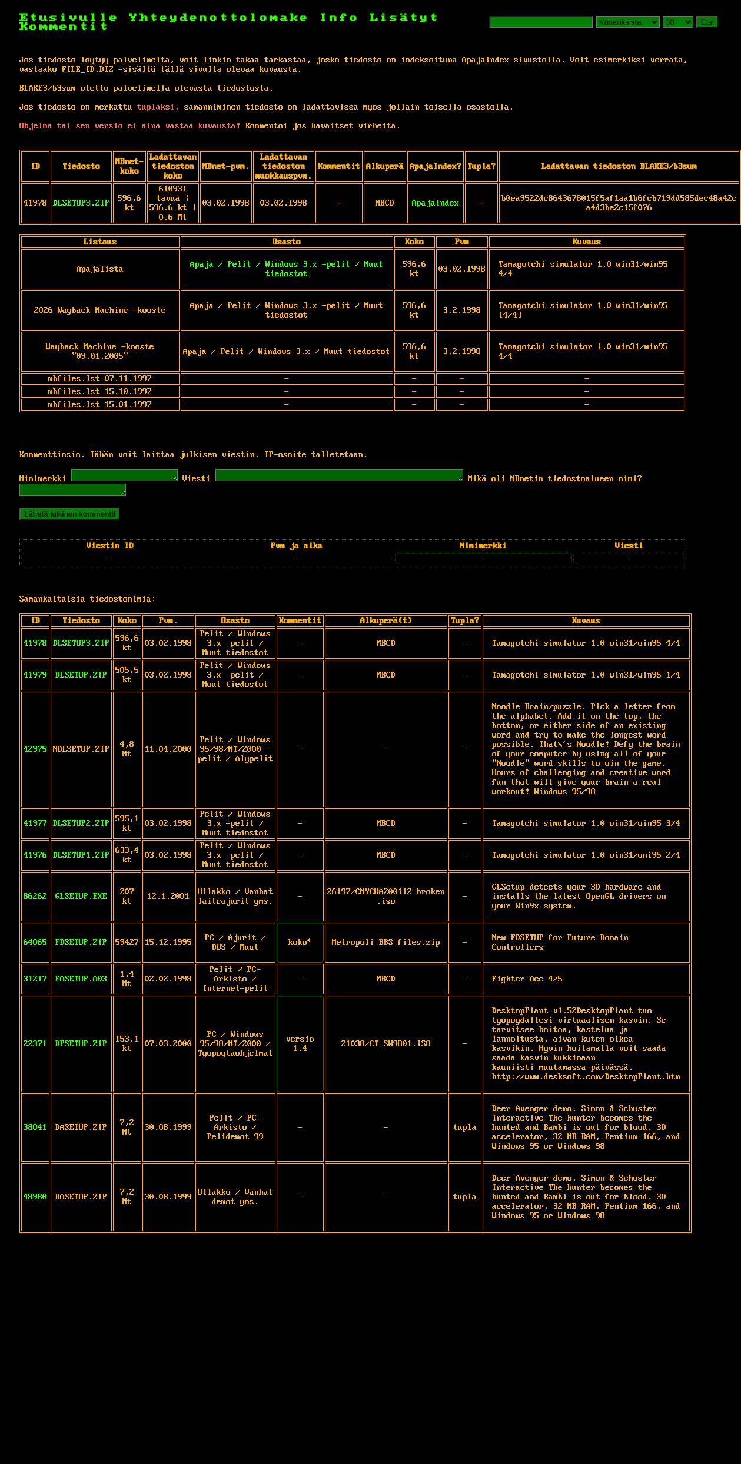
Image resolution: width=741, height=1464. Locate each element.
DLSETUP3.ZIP (81, 203)
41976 (35, 859)
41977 (35, 827)
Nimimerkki (43, 480)
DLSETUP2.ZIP (81, 827)
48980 (35, 1200)
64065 (35, 946)
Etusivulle (74, 18)
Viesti (208, 480)
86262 (35, 900)
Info (340, 18)
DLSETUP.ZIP (81, 678)
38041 (35, 1131)
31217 (35, 982)
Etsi (707, 22)
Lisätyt (405, 18)
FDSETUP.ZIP (81, 946)
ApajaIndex (435, 203)
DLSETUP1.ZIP (81, 859)
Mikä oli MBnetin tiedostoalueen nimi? (596, 480)
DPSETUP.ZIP (81, 1047)
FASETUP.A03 (81, 982)
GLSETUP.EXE (81, 900)
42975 (35, 753)
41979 (35, 678)
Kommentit (64, 26)
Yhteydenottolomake (219, 18)
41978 (35, 647)
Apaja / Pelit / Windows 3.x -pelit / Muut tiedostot (286, 269)
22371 (35, 1047)
